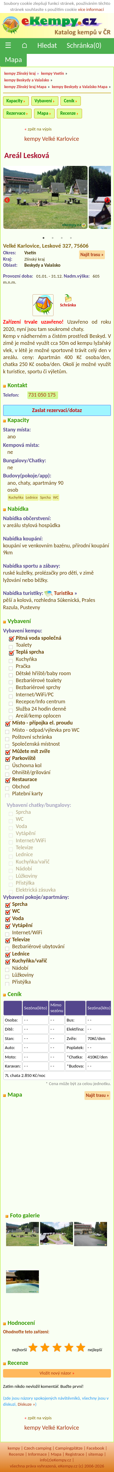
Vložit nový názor (57, 1373)
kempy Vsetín (52, 73)
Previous (7, 200)
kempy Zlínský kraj (20, 73)
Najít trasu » (92, 254)
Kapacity (14, 101)
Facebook (95, 1448)
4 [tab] (71, 238)
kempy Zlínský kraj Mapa (25, 86)
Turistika (63, 593)
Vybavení (43, 101)
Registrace (74, 1454)
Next (107, 200)
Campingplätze (69, 1448)
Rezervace (15, 113)
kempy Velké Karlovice (51, 138)
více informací (91, 9)
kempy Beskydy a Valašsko (26, 80)
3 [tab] (62, 238)
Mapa (13, 59)
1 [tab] (43, 238)
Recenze (68, 113)
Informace (37, 1454)
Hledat (47, 45)
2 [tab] (53, 238)
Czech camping (37, 1448)
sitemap (95, 1454)
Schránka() (84, 45)
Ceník (69, 101)
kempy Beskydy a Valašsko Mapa (80, 86)
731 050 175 (42, 394)
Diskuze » (26, 1404)
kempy (14, 1448)
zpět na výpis (40, 129)
